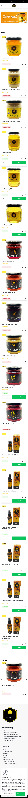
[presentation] (1, 679)
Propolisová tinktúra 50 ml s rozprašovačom (10, 637)
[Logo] (14, 6)
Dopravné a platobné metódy (12, 736)
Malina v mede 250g (8, 261)
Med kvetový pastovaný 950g (11, 89)
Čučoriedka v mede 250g (9, 324)
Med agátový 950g (7, 153)
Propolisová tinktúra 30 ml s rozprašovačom (10, 527)
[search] (25, 5)
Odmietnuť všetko (9, 793)
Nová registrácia (23, 1)
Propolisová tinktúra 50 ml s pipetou (12, 600)
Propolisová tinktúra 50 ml (10, 564)
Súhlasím (20, 794)
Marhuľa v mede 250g (8, 356)
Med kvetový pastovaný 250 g (11, 121)
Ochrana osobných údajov (11, 734)
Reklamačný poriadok (10, 738)
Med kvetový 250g (7, 58)
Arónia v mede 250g (8, 387)
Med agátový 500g (7, 189)
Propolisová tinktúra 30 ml (10, 455)
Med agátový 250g (7, 225)
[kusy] (6, 162)
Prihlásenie (15, 1)
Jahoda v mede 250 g (8, 292)
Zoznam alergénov (9, 740)
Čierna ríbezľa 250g (8, 423)
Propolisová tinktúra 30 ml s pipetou (12, 491)
